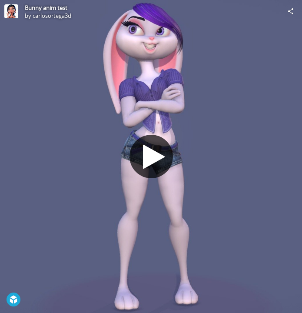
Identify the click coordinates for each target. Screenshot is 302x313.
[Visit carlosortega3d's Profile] (11, 11)
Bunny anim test (46, 8)
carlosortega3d (52, 16)
